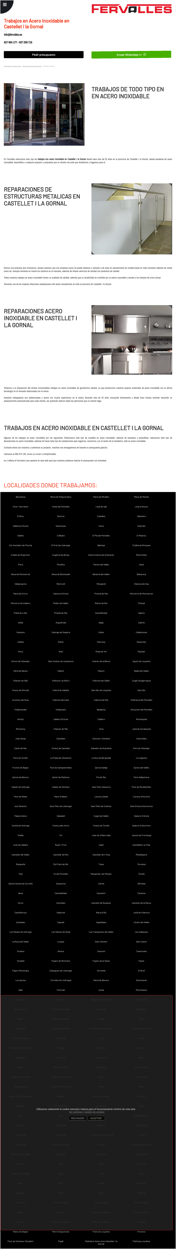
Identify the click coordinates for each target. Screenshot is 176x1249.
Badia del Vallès (141, 671)
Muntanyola (141, 719)
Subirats (141, 526)
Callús (101, 632)
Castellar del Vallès (20, 854)
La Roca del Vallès (20, 941)
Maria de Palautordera (60, 496)
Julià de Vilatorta (141, 912)
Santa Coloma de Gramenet (101, 555)
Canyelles (60, 738)
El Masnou (141, 535)
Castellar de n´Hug (101, 854)
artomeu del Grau (20, 700)
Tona (101, 729)
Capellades (101, 922)
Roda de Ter (101, 651)
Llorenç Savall (101, 796)
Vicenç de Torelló (101, 825)
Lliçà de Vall (101, 506)
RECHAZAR (77, 1118)
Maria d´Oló (101, 912)
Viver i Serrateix (20, 506)
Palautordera (20, 816)
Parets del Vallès (101, 564)
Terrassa (141, 864)
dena (20, 893)
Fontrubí (61, 990)
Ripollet (141, 651)
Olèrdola (141, 883)
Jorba (101, 990)
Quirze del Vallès (141, 767)
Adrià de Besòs (20, 671)
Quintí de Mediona (60, 777)
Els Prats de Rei (60, 864)
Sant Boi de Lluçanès (101, 690)
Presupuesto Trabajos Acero (12, 66)
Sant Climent (101, 941)
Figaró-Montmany (20, 970)
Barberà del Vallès (101, 574)
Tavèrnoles (141, 951)
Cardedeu (20, 922)
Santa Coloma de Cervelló (20, 883)
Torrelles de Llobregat (60, 980)
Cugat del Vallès (101, 816)
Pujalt (61, 1241)
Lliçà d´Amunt (141, 506)
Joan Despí (20, 738)
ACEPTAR (96, 1118)
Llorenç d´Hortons (141, 796)
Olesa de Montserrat (20, 574)
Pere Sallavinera (141, 777)
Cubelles (101, 516)
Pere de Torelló (20, 758)
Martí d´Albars (60, 796)
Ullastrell (61, 912)
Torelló (141, 873)
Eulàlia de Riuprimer (20, 555)
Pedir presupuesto (43, 54)
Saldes (20, 535)
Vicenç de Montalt (20, 690)
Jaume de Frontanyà (141, 835)
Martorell (61, 583)
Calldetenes (141, 632)
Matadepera (141, 854)
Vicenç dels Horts (60, 825)
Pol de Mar (101, 777)
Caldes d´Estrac (60, 719)
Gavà (141, 564)
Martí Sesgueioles (60, 1231)
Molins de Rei (101, 603)
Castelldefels (61, 893)
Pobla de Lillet (20, 613)
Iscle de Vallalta (20, 845)
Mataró (101, 671)
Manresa (101, 642)
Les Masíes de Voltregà (20, 932)
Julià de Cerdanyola (141, 729)
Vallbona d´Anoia (20, 526)
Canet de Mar (20, 748)
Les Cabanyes (141, 932)
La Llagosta (141, 758)
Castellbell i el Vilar (141, 845)
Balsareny (141, 574)
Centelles (60, 903)
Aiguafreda (61, 622)
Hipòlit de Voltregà (20, 787)
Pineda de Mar (60, 613)
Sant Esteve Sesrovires (141, 806)
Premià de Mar (101, 593)
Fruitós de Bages (20, 767)
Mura (20, 651)
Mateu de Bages (20, 1231)
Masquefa (20, 864)
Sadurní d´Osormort (141, 825)
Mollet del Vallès (60, 603)
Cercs (20, 903)
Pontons (141, 1231)
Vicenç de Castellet (61, 748)
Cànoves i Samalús (101, 738)
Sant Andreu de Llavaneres (61, 661)
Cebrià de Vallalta (61, 690)
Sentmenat (141, 980)
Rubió (61, 642)
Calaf (101, 845)
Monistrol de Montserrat (141, 593)
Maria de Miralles (101, 496)
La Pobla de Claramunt (60, 758)
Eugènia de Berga (60, 555)
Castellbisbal (101, 613)
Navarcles (141, 642)
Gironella (101, 970)
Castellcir (101, 893)
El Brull (141, 970)
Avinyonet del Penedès (141, 709)
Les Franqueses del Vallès (101, 932)
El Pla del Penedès (101, 535)
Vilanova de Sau (141, 583)
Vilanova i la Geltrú (61, 680)
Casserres (61, 883)
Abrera (61, 951)
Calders (101, 719)
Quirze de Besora (20, 777)
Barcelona (20, 496)
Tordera (20, 951)
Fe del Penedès (61, 873)
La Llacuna (20, 980)
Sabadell (61, 816)
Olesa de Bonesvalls (61, 574)
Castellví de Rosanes (101, 903)
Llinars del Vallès (141, 922)
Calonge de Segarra (61, 632)
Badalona (101, 709)
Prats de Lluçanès (101, 1231)
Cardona (141, 893)
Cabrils (141, 622)
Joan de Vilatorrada (101, 835)
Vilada (20, 835)
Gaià (20, 990)
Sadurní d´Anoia (141, 816)
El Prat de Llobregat (60, 545)
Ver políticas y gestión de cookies (86, 1112)
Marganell (101, 583)
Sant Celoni (141, 941)
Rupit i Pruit (61, 845)
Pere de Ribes (20, 796)
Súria (101, 526)
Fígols (141, 960)
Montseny (20, 729)
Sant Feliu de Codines (101, 806)
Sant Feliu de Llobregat (61, 806)
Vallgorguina (20, 583)
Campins (20, 632)
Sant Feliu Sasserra (101, 787)
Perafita (61, 564)
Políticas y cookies (141, 1241)
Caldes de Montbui (61, 787)
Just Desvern (20, 806)
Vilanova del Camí (61, 700)
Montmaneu (141, 990)
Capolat (60, 922)
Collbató (61, 535)
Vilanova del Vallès (101, 680)
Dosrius (61, 516)
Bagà (101, 622)
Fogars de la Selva (101, 960)
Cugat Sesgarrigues (141, 680)
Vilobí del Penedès (61, 506)
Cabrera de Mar (101, 700)
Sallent (61, 671)
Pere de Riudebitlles (141, 787)
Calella (21, 642)
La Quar (60, 941)
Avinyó (20, 719)
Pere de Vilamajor (141, 748)
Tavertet (101, 951)
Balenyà (101, 545)
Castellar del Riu (60, 854)
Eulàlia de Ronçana (141, 545)
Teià (21, 873)
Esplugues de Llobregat (61, 970)
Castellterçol (21, 912)
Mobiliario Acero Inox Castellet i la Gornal (101, 1242)
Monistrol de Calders (20, 603)
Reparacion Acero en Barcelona (32, 66)
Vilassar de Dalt (20, 680)
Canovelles (141, 738)
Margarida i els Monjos (101, 873)
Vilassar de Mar (61, 729)
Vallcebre (141, 516)
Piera (20, 564)
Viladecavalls (20, 709)
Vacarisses (61, 526)
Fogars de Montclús (61, 960)
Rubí (61, 651)
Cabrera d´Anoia (60, 593)
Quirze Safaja (101, 767)
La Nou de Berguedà (101, 758)
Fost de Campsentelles (61, 767)
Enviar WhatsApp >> (131, 54)
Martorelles (141, 555)
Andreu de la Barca (101, 661)
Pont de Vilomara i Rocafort (21, 1241)
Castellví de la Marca (141, 903)
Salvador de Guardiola (101, 748)
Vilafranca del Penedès (141, 700)
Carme (101, 883)
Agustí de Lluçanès (141, 661)
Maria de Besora (101, 980)
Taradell (20, 960)
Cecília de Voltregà (20, 825)
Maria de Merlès (141, 496)
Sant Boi (141, 690)
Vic (60, 835)
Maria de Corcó (20, 593)
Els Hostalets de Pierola (20, 545)
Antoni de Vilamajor (20, 661)
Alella (20, 622)
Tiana (101, 864)
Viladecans (61, 709)
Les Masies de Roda (60, 932)
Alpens (141, 613)
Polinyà (141, 603)
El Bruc (20, 516)
